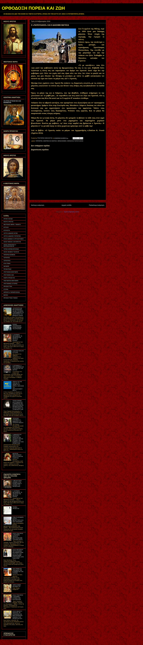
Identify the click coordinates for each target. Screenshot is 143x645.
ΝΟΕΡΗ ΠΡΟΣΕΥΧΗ (9, 277)
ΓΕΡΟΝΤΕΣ (39, 141)
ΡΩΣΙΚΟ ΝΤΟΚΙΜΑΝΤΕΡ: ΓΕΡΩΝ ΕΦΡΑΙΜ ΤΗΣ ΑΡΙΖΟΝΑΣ (16, 326)
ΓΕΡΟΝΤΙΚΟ (7, 260)
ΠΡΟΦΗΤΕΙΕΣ (7, 269)
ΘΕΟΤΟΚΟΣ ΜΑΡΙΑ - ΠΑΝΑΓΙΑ (12, 224)
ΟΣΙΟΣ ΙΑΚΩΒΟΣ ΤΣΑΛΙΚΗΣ (11, 252)
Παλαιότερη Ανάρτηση (96, 205)
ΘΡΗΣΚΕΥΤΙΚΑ (8, 286)
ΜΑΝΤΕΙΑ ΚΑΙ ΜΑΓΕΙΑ (50, 141)
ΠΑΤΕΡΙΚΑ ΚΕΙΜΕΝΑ (9, 254)
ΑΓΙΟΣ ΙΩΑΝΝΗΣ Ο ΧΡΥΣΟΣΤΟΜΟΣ (14, 239)
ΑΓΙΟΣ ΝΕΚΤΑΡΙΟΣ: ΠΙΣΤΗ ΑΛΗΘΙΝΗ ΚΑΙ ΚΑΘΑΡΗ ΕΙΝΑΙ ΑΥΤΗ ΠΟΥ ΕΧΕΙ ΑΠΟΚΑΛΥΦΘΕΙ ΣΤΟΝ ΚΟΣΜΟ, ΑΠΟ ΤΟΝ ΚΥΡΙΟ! (18, 554)
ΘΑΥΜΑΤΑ (6, 266)
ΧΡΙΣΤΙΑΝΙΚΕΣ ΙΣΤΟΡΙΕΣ (10, 283)
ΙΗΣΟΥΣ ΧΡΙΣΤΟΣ (8, 221)
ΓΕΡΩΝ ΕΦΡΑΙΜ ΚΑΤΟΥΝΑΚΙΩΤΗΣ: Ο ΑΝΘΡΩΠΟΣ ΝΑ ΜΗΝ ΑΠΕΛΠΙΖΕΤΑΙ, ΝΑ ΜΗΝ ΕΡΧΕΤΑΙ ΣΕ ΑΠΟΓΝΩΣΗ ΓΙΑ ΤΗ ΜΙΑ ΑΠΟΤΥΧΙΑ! (18, 405)
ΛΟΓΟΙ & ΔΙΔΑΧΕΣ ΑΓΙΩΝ (11, 233)
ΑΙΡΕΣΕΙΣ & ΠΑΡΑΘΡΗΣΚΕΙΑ (12, 292)
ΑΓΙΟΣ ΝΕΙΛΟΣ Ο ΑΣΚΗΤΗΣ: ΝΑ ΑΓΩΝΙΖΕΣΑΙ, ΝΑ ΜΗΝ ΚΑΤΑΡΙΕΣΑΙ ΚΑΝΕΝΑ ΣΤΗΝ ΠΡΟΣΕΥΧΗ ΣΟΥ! (17, 615)
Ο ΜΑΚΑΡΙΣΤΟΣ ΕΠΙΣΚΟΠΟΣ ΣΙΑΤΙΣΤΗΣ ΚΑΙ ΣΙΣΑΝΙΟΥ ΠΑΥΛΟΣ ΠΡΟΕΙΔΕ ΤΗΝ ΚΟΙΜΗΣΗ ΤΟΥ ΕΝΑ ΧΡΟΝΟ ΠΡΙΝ (17, 439)
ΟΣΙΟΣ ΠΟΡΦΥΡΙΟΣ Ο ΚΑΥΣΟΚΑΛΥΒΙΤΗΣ (10, 245)
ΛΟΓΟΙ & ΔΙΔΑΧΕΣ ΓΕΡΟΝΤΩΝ (12, 236)
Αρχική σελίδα (67, 205)
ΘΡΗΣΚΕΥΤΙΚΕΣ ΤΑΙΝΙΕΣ (11, 298)
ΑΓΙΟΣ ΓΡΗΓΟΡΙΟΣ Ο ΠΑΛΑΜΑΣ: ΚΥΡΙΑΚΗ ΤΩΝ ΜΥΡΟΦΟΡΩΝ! (17, 597)
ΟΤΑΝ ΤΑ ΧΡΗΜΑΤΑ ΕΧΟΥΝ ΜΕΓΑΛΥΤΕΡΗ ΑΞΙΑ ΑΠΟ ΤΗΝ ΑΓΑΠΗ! (17, 519)
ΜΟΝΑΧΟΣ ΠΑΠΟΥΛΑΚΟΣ (75, 141)
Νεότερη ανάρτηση (37, 205)
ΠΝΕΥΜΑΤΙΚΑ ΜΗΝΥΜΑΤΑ (11, 280)
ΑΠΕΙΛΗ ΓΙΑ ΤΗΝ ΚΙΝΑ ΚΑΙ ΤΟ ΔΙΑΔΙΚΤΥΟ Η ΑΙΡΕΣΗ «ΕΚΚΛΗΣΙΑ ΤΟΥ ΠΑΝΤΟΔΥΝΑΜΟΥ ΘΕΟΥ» (18, 386)
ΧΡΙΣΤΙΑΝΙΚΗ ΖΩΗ (9, 275)
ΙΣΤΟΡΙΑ (6, 289)
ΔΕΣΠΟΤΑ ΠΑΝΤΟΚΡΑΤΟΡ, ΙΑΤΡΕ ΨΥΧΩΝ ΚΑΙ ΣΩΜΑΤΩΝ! (17, 456)
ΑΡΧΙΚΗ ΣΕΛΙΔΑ (8, 218)
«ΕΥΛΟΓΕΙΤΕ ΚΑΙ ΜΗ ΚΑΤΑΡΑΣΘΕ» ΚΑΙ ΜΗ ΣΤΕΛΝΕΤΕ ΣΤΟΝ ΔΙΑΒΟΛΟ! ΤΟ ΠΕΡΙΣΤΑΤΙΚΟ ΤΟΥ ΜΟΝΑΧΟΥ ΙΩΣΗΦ (18, 312)
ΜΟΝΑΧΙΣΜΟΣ (62, 141)
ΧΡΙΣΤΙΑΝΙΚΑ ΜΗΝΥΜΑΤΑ (11, 272)
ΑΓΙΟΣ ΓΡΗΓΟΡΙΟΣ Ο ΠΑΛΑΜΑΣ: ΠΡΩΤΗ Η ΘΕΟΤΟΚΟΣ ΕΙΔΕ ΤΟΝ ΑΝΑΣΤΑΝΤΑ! (17, 536)
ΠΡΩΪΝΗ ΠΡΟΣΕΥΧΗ (15, 507)
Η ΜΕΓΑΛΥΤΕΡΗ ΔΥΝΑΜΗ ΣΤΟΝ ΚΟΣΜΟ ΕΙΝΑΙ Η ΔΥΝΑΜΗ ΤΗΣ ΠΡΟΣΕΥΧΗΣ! (17, 483)
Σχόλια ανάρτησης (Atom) (71, 212)
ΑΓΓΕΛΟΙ (6, 227)
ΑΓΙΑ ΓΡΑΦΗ (7, 263)
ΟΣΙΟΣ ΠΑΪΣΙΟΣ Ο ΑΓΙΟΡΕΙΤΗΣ (12, 241)
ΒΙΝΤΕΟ (6, 295)
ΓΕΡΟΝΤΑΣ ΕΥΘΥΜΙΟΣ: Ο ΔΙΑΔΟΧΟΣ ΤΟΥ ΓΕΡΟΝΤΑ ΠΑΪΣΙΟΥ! (17, 420)
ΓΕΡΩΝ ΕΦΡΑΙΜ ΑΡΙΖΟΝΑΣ (11, 249)
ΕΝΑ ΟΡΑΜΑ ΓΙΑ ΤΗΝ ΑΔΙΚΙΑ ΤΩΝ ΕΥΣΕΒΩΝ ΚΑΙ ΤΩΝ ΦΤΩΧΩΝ (17, 571)
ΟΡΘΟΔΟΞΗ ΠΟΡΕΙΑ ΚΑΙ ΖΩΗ (33, 8)
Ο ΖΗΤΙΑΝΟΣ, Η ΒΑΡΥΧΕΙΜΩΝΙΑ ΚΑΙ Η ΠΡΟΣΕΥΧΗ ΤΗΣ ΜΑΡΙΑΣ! (18, 368)
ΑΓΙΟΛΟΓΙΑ (7, 230)
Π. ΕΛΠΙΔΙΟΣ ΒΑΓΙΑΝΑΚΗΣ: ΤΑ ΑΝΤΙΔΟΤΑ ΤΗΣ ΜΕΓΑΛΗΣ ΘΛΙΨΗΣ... (17, 337)
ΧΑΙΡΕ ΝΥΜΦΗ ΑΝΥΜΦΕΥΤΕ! (16, 585)
